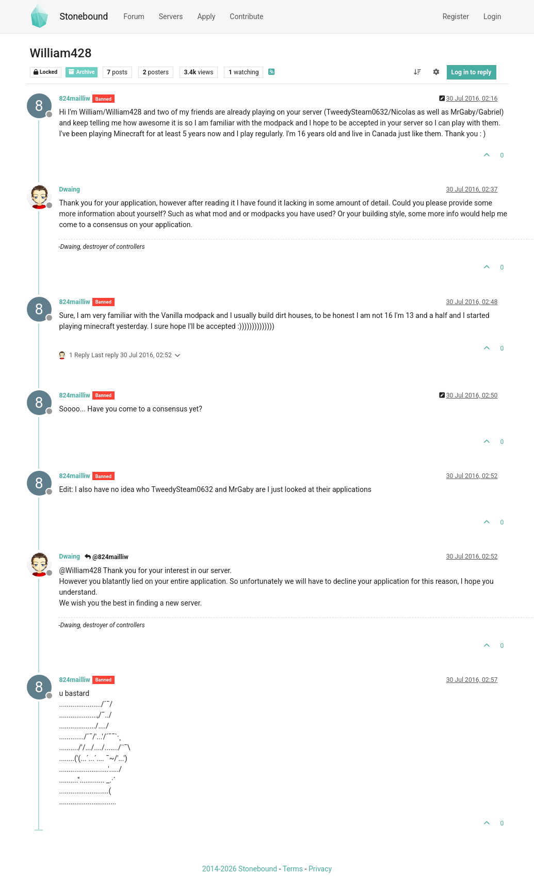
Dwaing (69, 189)
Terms (293, 869)
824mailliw (74, 98)
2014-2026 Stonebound (239, 869)
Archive (81, 72)
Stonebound (84, 16)
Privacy (320, 869)
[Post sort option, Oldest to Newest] (417, 72)
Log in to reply (471, 72)
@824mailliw (106, 557)
